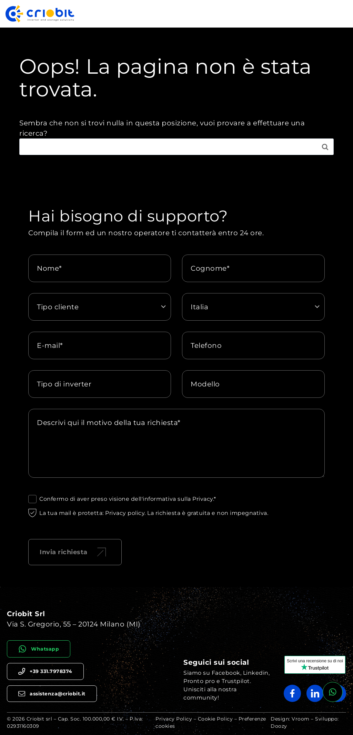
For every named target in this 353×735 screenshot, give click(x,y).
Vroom (301, 719)
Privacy (202, 499)
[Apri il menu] (340, 13)
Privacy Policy (173, 719)
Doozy (279, 726)
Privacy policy (124, 513)
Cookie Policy (215, 719)
